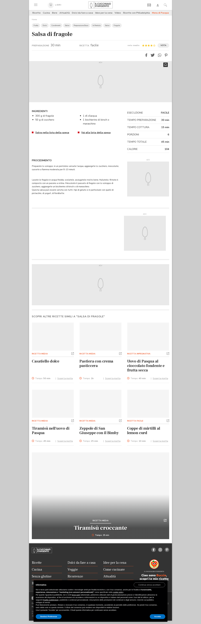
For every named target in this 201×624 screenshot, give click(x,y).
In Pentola (96, 25)
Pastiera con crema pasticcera (96, 363)
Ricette (36, 12)
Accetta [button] (157, 616)
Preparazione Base (81, 25)
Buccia (161, 575)
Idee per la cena (103, 12)
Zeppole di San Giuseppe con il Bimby (99, 430)
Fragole (117, 25)
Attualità (64, 12)
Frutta (36, 25)
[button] (146, 55)
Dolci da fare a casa (82, 12)
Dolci (45, 25)
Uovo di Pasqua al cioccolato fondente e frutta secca (146, 366)
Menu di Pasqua (160, 12)
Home (34, 19)
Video (118, 12)
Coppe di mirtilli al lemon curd (143, 430)
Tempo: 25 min (100, 535)
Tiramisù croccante (100, 528)
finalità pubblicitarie (51, 600)
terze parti (76, 595)
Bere (54, 12)
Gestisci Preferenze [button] (48, 616)
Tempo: (42, 378)
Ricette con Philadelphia (136, 12)
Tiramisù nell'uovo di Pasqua (51, 430)
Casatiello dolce (45, 361)
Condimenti (55, 25)
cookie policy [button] (118, 592)
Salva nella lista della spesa (52, 132)
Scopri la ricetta (65, 378)
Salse (67, 25)
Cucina (46, 12)
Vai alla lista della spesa (96, 132)
